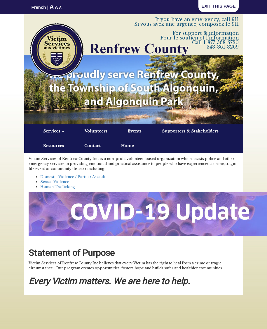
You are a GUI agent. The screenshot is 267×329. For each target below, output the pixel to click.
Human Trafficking (57, 187)
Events (135, 131)
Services (53, 131)
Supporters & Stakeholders (190, 131)
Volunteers (96, 131)
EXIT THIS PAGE (218, 6)
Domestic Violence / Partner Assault (72, 177)
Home (127, 145)
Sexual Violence (54, 182)
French (39, 7)
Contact (92, 145)
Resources (53, 145)
